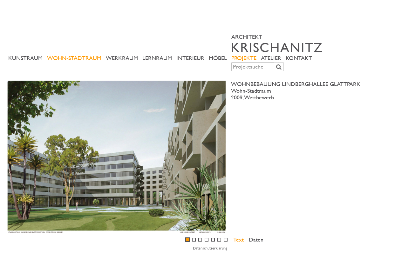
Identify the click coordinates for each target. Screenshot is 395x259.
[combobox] (252, 66)
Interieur (190, 58)
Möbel (218, 58)
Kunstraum (25, 58)
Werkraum (122, 58)
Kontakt (299, 58)
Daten (256, 239)
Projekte (243, 58)
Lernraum (157, 58)
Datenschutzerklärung (210, 248)
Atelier (271, 58)
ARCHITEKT (311, 43)
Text (238, 239)
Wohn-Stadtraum (74, 58)
